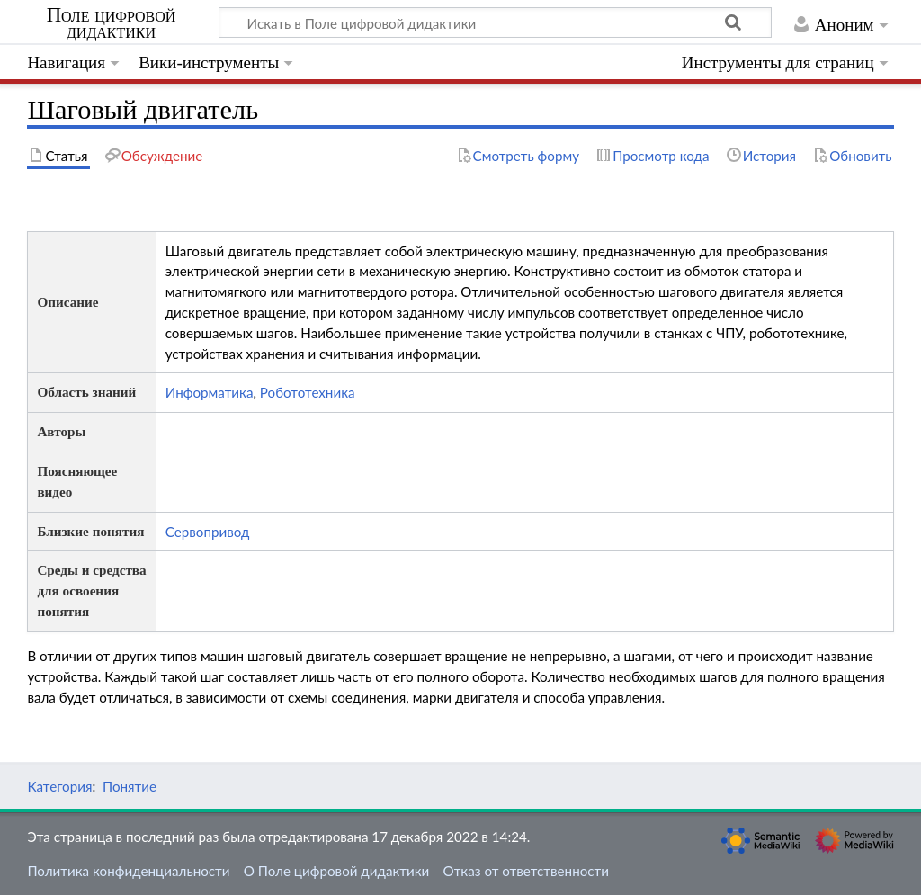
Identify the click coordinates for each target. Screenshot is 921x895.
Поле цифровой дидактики (111, 23)
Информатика (209, 392)
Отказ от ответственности (526, 871)
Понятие (129, 786)
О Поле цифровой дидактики (337, 871)
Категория (59, 786)
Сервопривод (207, 532)
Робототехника (307, 392)
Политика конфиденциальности (128, 871)
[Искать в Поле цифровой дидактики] (495, 22)
